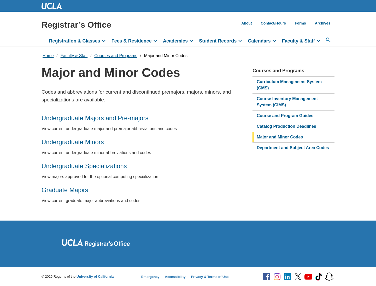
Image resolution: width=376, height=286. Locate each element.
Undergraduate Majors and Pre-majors (95, 117)
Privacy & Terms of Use (209, 277)
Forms (300, 23)
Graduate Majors (65, 189)
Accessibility (175, 277)
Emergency (150, 277)
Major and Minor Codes (165, 55)
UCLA (54, 6)
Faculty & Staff (298, 41)
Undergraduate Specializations (84, 165)
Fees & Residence (131, 41)
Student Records (218, 41)
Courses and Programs (115, 55)
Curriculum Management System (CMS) (289, 85)
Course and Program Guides (285, 115)
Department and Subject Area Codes (293, 147)
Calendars (259, 41)
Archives (322, 23)
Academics (175, 41)
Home (48, 55)
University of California (95, 276)
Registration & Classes (74, 41)
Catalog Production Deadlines (286, 126)
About (246, 23)
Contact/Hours (273, 23)
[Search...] (328, 40)
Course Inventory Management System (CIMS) (287, 101)
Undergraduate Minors (73, 141)
